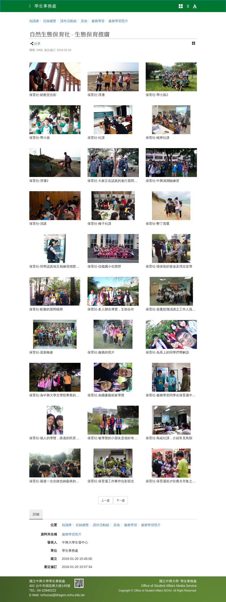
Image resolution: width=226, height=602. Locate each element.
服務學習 (98, 21)
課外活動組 (68, 21)
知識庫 (34, 21)
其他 (84, 21)
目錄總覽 (49, 21)
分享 (37, 43)
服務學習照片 (118, 21)
